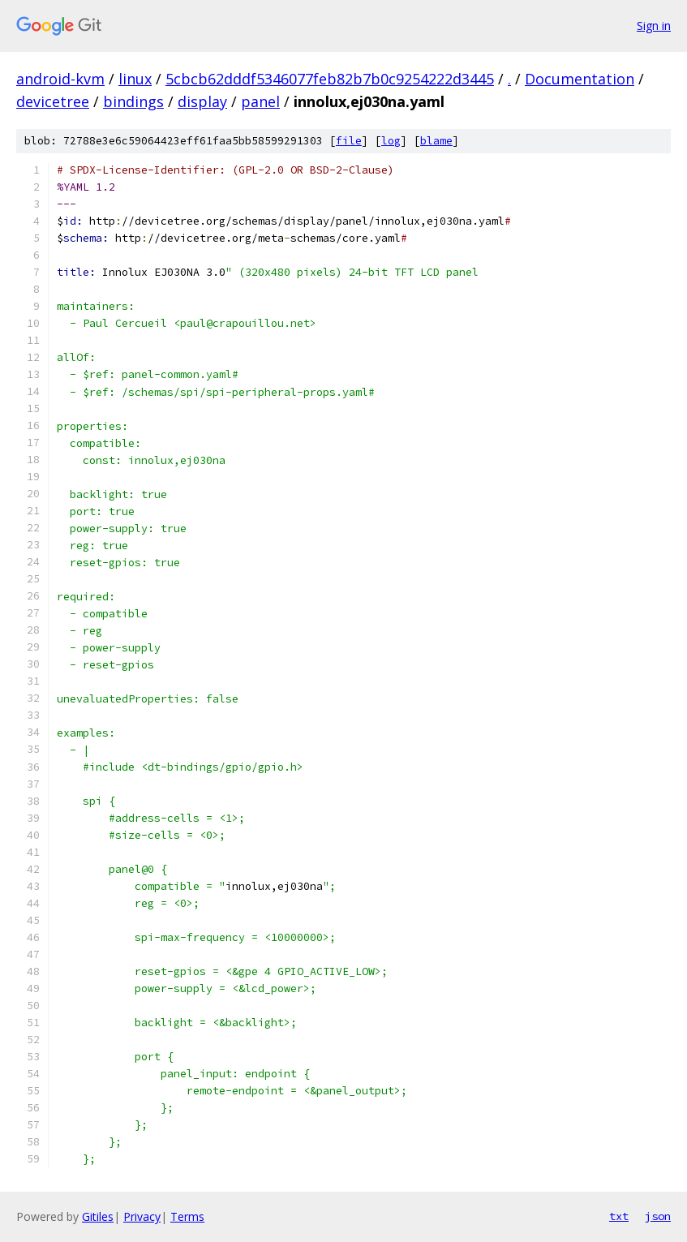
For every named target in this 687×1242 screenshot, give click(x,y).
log (391, 141)
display (202, 101)
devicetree (52, 101)
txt (619, 1216)
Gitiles (98, 1216)
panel (260, 101)
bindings (133, 101)
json (658, 1216)
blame (436, 141)
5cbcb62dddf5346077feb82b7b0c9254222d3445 (329, 78)
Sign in (654, 25)
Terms (187, 1216)
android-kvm (60, 78)
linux (135, 78)
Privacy (142, 1216)
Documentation (579, 78)
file (349, 141)
